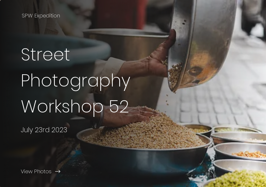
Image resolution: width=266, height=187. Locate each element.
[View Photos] (66, 171)
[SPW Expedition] (41, 15)
